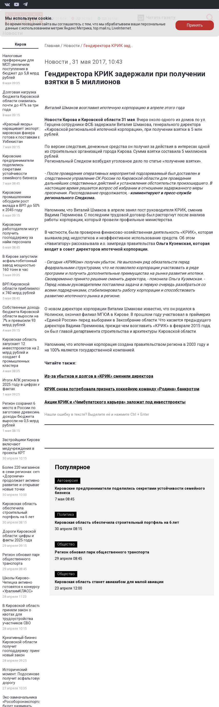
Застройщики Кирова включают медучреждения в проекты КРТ (21, 446)
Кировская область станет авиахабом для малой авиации (109, 582)
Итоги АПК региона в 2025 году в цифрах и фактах (21, 384)
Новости (71, 45)
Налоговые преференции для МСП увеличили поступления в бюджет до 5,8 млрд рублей (21, 67)
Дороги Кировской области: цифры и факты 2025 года (19, 535)
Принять (195, 25)
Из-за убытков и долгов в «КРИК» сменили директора (99, 376)
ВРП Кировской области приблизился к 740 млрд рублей (22, 288)
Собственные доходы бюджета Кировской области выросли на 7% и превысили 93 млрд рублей (22, 316)
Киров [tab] (20, 44)
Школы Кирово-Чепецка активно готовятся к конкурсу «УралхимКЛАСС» (21, 584)
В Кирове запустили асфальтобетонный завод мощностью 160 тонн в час (20, 263)
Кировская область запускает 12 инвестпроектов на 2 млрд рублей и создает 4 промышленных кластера (21, 352)
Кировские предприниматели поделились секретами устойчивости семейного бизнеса (20, 167)
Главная (52, 45)
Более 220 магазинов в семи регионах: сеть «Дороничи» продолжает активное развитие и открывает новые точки (22, 478)
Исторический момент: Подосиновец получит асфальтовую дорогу (22, 676)
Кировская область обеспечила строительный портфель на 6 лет (20, 510)
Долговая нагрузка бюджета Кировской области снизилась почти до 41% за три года (21, 101)
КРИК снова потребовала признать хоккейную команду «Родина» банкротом (122, 389)
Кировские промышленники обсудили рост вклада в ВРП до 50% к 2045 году (21, 201)
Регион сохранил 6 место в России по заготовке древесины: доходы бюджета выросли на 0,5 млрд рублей (22, 414)
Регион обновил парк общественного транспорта (21, 559)
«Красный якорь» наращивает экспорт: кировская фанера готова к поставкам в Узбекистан (21, 133)
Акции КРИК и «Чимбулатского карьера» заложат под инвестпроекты (115, 402)
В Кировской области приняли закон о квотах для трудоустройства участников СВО (21, 614)
